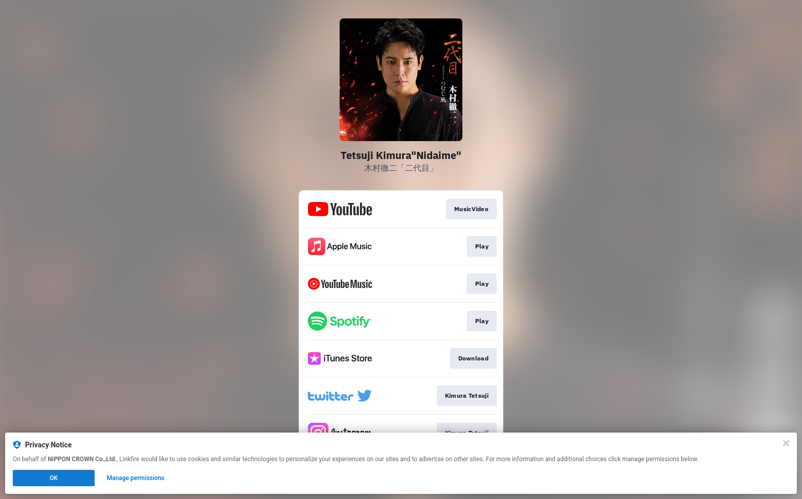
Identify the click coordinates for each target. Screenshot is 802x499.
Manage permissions (136, 478)
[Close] (786, 443)
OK (54, 478)
